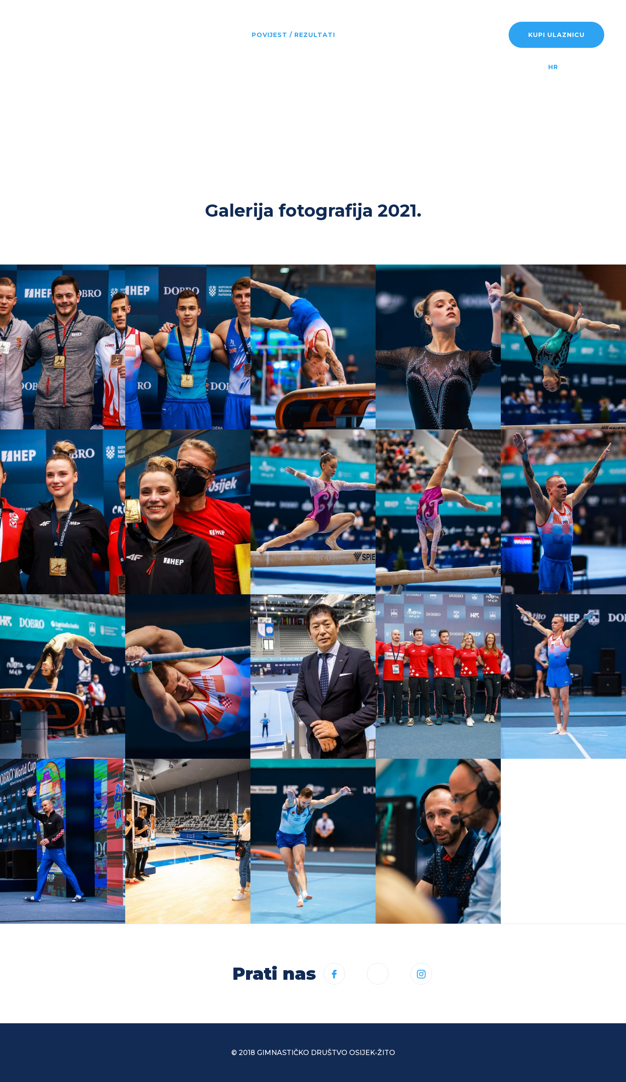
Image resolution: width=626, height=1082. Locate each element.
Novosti (169, 35)
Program (218, 35)
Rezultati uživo (446, 35)
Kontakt (170, 90)
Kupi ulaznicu (556, 35)
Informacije (374, 35)
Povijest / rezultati (293, 35)
